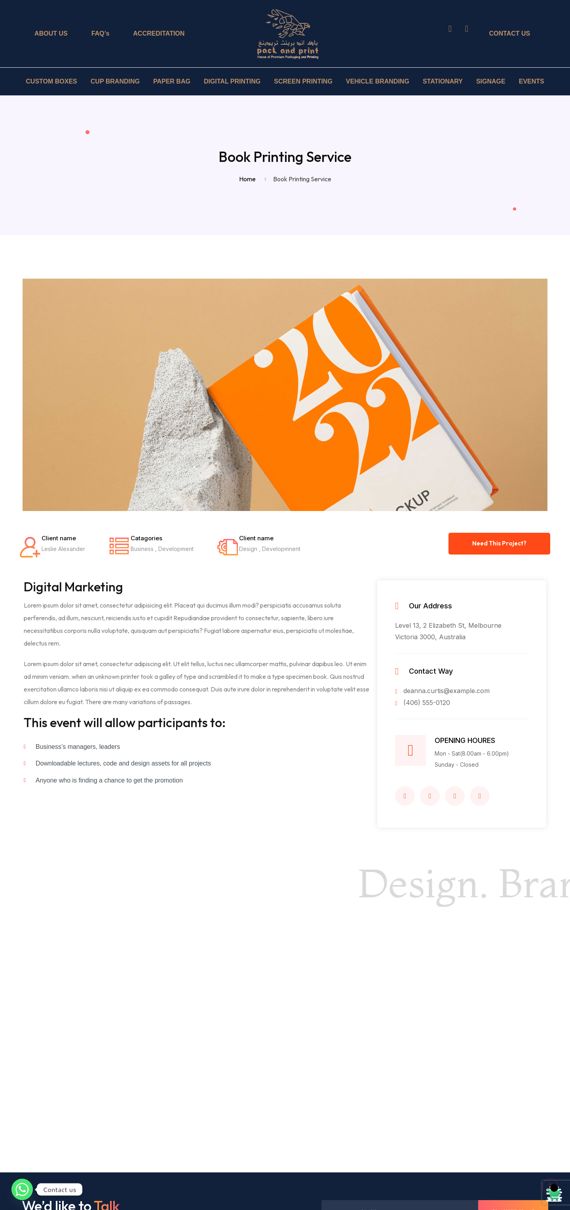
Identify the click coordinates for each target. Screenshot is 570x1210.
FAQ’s (100, 33)
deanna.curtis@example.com (442, 691)
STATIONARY (443, 81)
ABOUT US (51, 33)
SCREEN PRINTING (303, 81)
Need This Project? (499, 543)
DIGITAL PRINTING (232, 81)
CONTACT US (509, 33)
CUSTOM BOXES (51, 81)
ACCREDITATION (158, 33)
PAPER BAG (171, 81)
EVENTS (531, 81)
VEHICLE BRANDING (377, 81)
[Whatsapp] (22, 1189)
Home (248, 179)
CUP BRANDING (115, 81)
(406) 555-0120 (422, 703)
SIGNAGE (490, 81)
